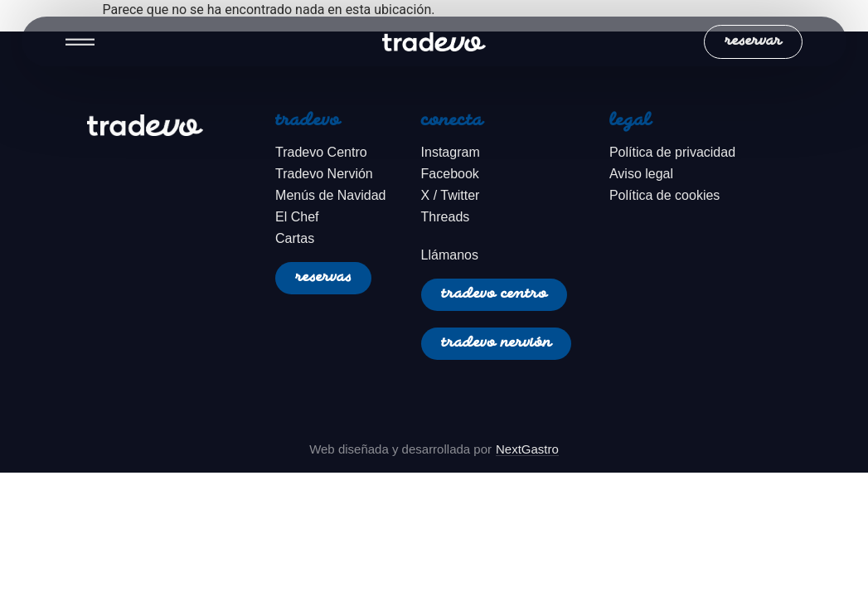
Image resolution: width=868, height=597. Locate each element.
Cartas (294, 238)
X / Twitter (450, 195)
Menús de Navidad (330, 195)
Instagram (450, 152)
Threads (445, 217)
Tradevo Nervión (324, 174)
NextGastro (527, 449)
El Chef (296, 217)
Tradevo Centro (321, 152)
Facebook (450, 174)
